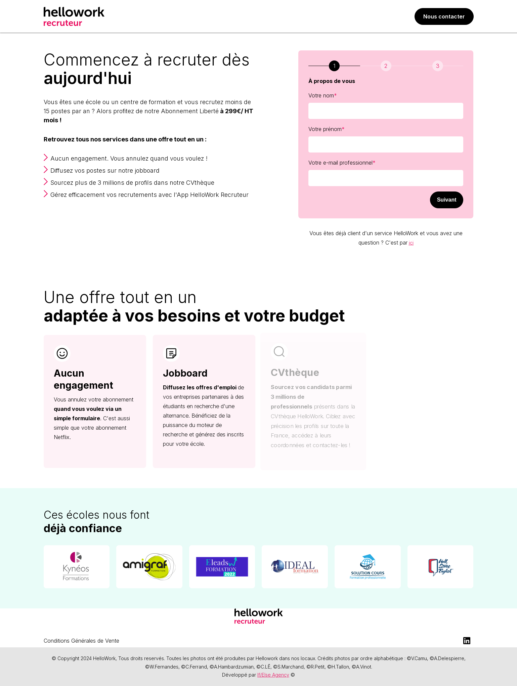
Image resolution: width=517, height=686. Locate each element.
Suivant (447, 200)
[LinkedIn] (467, 640)
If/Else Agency (273, 675)
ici (411, 243)
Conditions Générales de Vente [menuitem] (81, 640)
